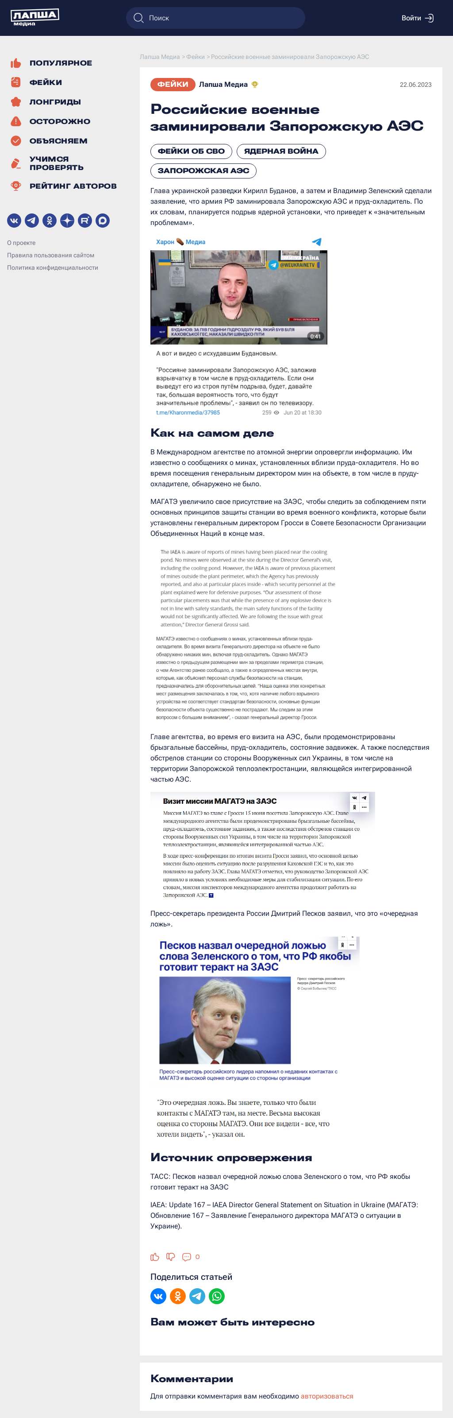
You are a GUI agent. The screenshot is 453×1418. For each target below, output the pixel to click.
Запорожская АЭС (203, 171)
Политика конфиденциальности (52, 267)
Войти (418, 18)
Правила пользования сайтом (50, 255)
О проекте (21, 242)
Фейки (172, 84)
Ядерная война (281, 151)
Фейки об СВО (191, 151)
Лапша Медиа (223, 84)
